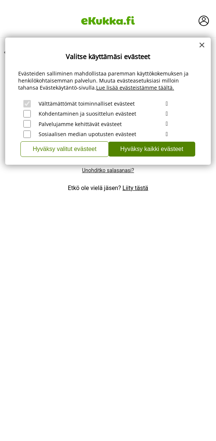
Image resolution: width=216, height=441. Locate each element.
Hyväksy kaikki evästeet (151, 149)
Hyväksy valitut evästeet (64, 149)
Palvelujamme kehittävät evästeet (80, 124)
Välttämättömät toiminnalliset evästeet (87, 103)
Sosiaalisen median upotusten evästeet (87, 134)
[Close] (202, 45)
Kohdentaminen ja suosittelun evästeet (87, 113)
